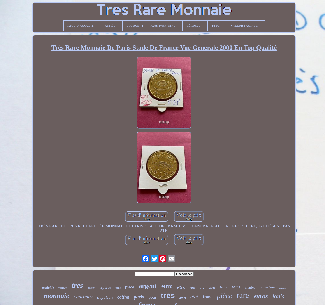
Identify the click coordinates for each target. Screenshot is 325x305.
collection (267, 287)
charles (250, 287)
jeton (202, 288)
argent (148, 285)
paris (139, 297)
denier (91, 287)
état (194, 297)
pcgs (118, 287)
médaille (48, 287)
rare (243, 295)
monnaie (56, 296)
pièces (181, 287)
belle (223, 287)
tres (77, 285)
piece (129, 287)
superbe (105, 287)
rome (236, 287)
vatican (62, 287)
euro (167, 286)
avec (212, 287)
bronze (282, 288)
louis (278, 296)
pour (152, 297)
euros (260, 296)
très (168, 295)
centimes (83, 297)
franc (207, 297)
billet (182, 298)
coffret (123, 297)
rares (192, 287)
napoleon (105, 297)
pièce (224, 295)
